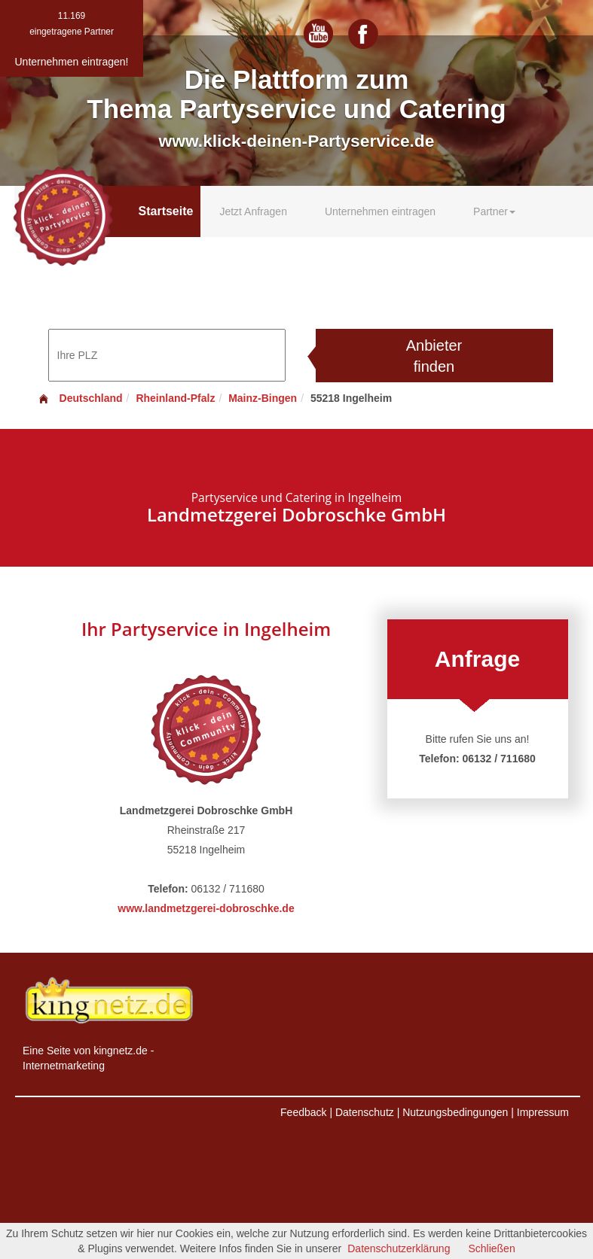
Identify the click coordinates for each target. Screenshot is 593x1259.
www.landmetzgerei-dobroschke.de (206, 908)
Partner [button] (494, 211)
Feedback (303, 1112)
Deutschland (80, 398)
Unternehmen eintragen (380, 211)
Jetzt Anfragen (253, 211)
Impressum (543, 1112)
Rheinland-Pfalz (175, 398)
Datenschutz (364, 1112)
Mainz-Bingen (262, 398)
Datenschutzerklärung (398, 1248)
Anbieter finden (434, 356)
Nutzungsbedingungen (455, 1112)
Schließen (491, 1248)
